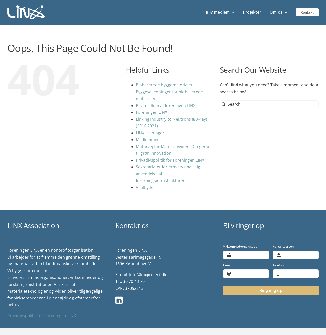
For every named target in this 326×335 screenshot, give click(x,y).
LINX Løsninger (150, 133)
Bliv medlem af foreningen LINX (166, 105)
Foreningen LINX (151, 112)
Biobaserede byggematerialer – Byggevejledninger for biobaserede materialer (169, 91)
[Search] (223, 104)
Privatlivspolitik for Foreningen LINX (170, 160)
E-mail (227, 265)
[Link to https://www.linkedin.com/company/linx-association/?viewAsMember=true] (161, 300)
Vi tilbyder (145, 187)
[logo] (26, 7)
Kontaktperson (283, 246)
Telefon (278, 265)
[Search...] (269, 104)
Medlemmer (147, 139)
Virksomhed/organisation (241, 246)
